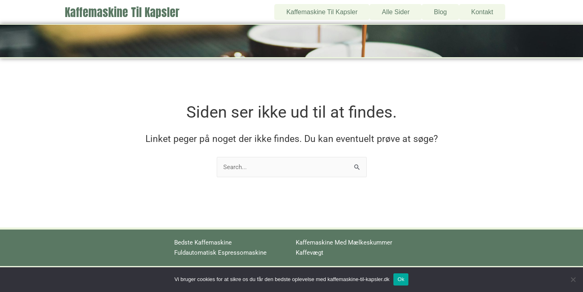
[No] (573, 279)
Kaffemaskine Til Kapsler (122, 9)
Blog (440, 9)
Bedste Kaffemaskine (203, 242)
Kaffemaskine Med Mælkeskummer (344, 242)
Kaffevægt (309, 252)
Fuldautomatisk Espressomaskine (220, 252)
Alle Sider (396, 9)
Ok (400, 279)
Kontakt (482, 9)
